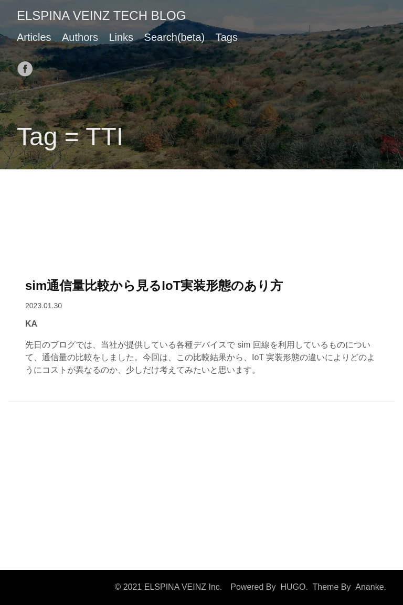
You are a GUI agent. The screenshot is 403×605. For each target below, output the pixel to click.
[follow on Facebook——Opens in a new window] (28, 65)
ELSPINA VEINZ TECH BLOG (101, 15)
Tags (227, 37)
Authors (80, 37)
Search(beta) (174, 37)
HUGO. (293, 586)
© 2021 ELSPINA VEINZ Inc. (168, 586)
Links (121, 37)
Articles (34, 37)
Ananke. (370, 586)
